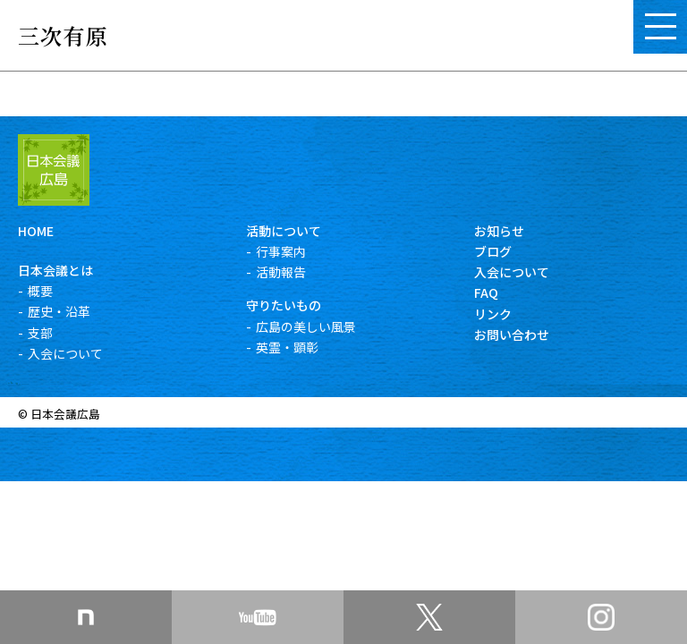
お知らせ (499, 231)
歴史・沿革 (59, 311)
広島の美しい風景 (306, 326)
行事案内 (281, 251)
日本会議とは (55, 270)
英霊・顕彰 (287, 347)
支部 (40, 333)
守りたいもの (283, 305)
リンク (493, 314)
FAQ (486, 292)
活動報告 (281, 272)
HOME (36, 231)
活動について (283, 231)
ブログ (493, 251)
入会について (65, 353)
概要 (40, 291)
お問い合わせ (511, 334)
